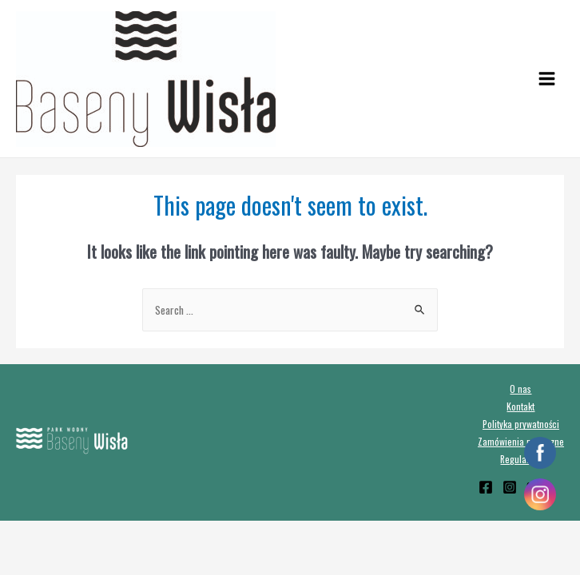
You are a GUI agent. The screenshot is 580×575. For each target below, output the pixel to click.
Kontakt (520, 406)
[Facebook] (486, 487)
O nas (520, 388)
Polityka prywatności (521, 423)
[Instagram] (510, 487)
